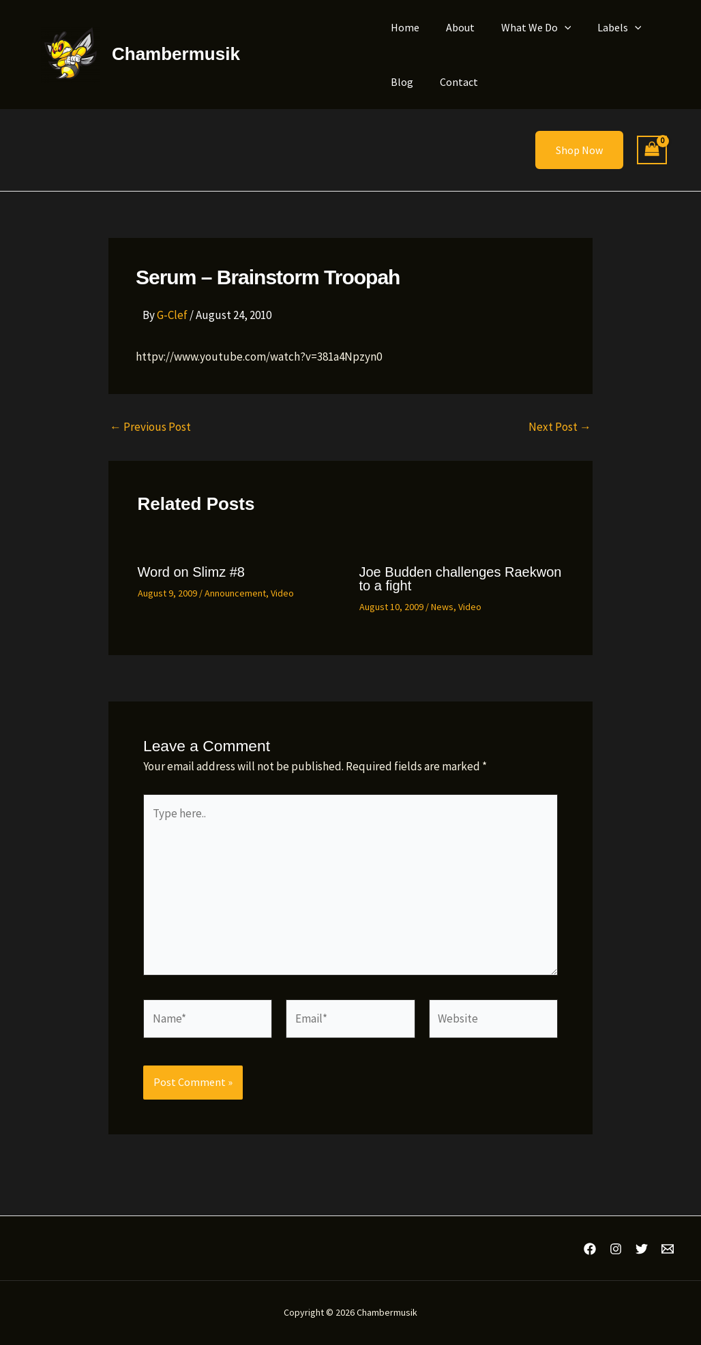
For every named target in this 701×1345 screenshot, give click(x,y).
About (453, 27)
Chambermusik (176, 54)
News (442, 607)
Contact (452, 82)
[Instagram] (616, 1249)
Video (282, 593)
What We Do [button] (525, 27)
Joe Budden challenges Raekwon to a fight (460, 578)
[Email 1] (667, 1249)
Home (403, 27)
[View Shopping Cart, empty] (652, 150)
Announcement (235, 593)
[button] (553, 27)
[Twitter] (642, 1249)
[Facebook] (590, 1249)
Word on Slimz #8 (191, 571)
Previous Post (150, 427)
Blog (400, 82)
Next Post (559, 427)
